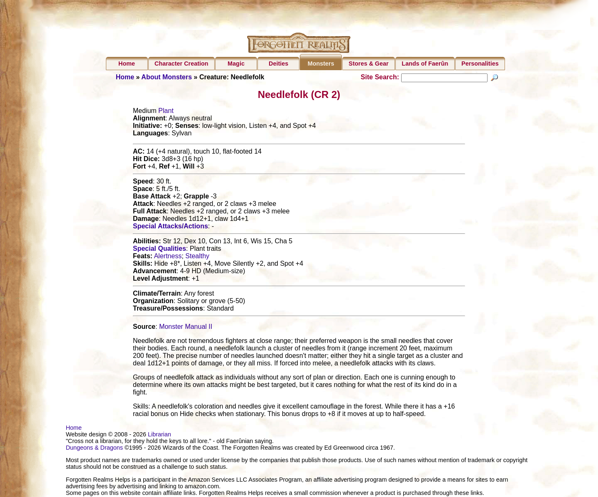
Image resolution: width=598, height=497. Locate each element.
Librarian (159, 435)
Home (126, 63)
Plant (165, 111)
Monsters (321, 63)
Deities (278, 63)
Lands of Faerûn (425, 63)
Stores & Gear (369, 63)
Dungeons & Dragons (94, 449)
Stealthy (197, 257)
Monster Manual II (185, 327)
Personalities (480, 63)
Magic (236, 63)
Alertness (168, 257)
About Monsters (166, 77)
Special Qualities (159, 249)
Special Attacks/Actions (170, 227)
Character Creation (181, 63)
